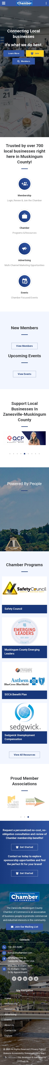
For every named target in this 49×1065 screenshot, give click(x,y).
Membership (24, 195)
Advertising (24, 260)
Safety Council (13, 608)
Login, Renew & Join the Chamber (24, 200)
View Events (24, 374)
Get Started (24, 847)
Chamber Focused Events (24, 297)
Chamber (24, 227)
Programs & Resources (25, 232)
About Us (9, 1025)
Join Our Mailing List (24, 927)
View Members (24, 346)
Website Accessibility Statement (19, 1053)
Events (24, 292)
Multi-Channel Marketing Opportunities (24, 265)
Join (35, 53)
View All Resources (24, 754)
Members (23, 61)
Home (8, 998)
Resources (10, 1009)
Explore (8, 1035)
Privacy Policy (38, 1049)
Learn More (13, 53)
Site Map (40, 1053)
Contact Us (10, 1030)
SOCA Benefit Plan (16, 694)
